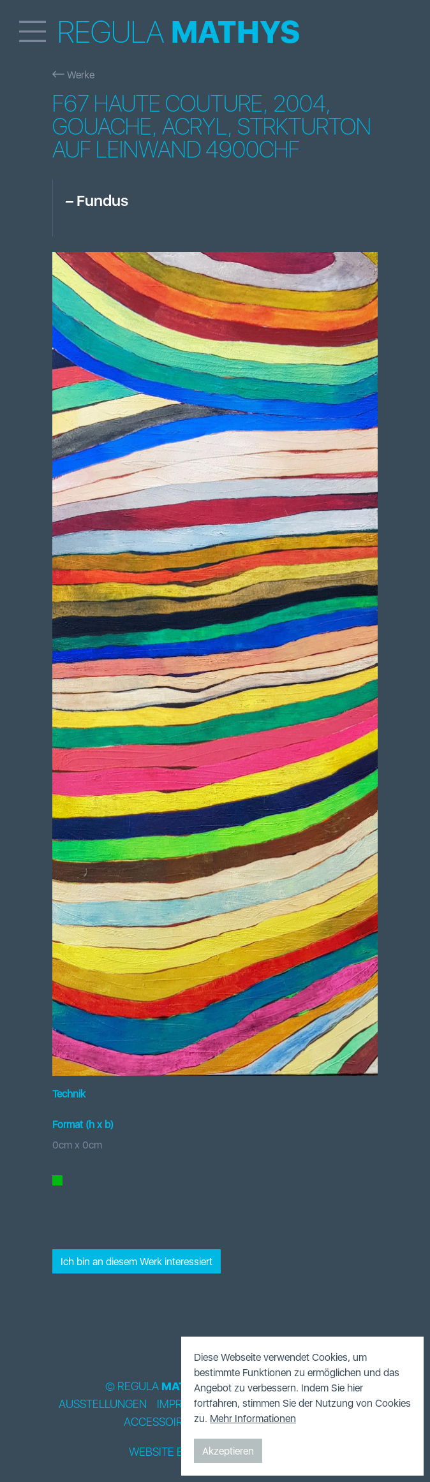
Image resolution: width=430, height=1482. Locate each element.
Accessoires (160, 1422)
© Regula (157, 1386)
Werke (73, 74)
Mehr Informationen (253, 1418)
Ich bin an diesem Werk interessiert (136, 1261)
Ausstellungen (103, 1404)
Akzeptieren (228, 1450)
